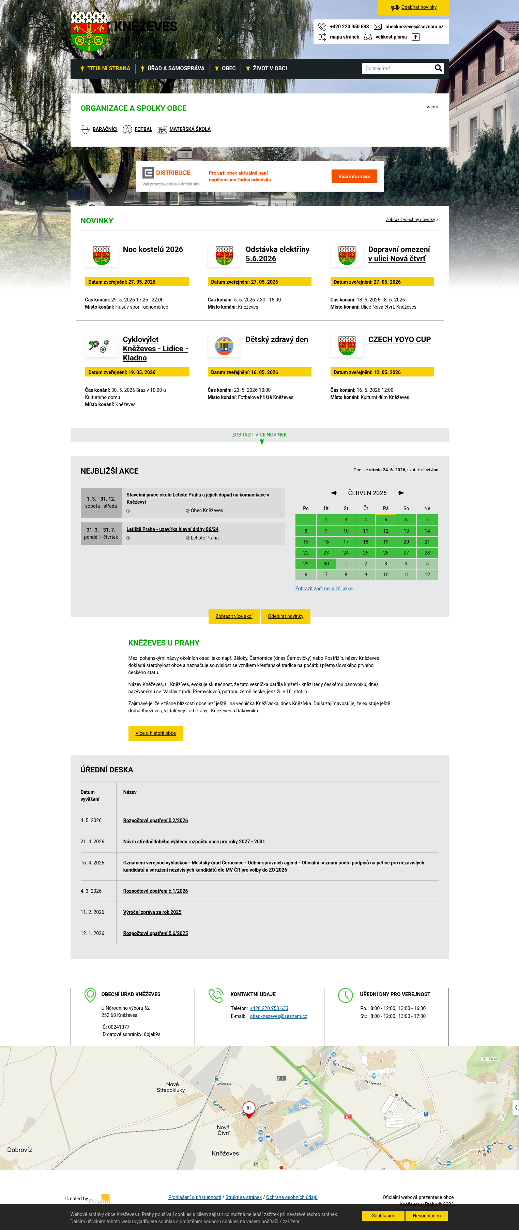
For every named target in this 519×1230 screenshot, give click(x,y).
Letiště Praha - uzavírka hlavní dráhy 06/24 (173, 529)
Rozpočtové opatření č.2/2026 (155, 820)
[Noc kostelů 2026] (101, 260)
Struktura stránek (244, 1197)
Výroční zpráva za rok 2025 (152, 912)
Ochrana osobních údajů (292, 1197)
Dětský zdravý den (277, 339)
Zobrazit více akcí (234, 616)
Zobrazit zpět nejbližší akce (323, 588)
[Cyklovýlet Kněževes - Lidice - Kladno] (101, 350)
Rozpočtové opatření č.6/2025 (155, 933)
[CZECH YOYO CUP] (347, 350)
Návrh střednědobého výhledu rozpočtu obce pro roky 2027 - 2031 (194, 841)
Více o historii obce (156, 733)
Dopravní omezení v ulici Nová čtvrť (399, 254)
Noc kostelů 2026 (153, 249)
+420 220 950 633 (269, 1008)
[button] (438, 68)
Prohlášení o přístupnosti (194, 1197)
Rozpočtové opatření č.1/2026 (155, 891)
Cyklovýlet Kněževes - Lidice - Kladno (155, 348)
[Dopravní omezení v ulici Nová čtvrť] (347, 260)
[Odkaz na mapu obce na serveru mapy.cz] (259, 1107)
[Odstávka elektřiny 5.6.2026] (224, 260)
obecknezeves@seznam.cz (278, 1016)
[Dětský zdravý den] (224, 350)
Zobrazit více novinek (259, 435)
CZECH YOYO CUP (399, 339)
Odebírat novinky (286, 616)
